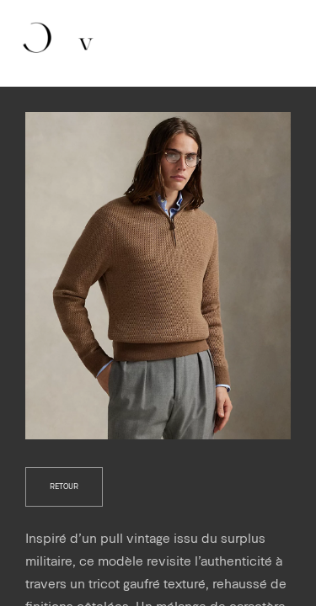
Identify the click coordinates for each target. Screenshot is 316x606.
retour (64, 486)
